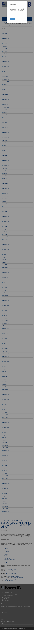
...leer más (12, 13)
